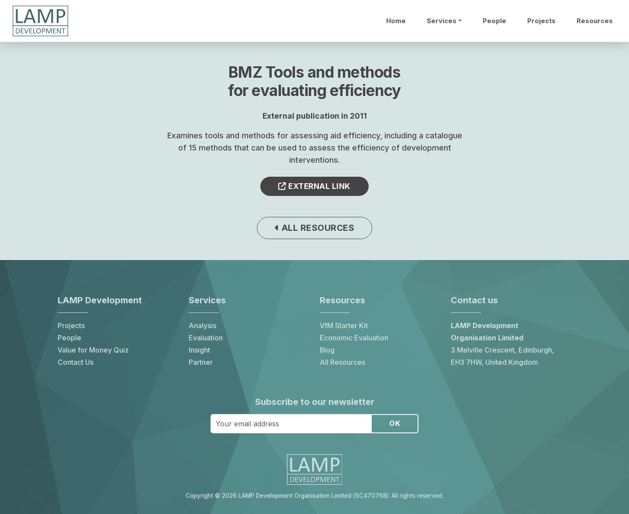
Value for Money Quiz (93, 350)
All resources (315, 228)
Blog (327, 350)
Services (441, 21)
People (494, 21)
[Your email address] (291, 423)
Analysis (202, 326)
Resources (595, 21)
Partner (201, 362)
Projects (541, 21)
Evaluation (206, 338)
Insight (199, 350)
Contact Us (75, 362)
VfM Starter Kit (344, 326)
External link (314, 186)
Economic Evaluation (354, 338)
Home (396, 21)
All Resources (342, 362)
